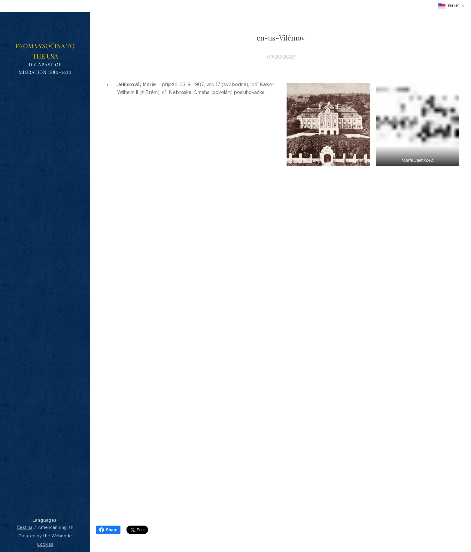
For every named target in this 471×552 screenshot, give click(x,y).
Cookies (45, 544)
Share (108, 529)
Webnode (61, 535)
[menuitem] (45, 281)
